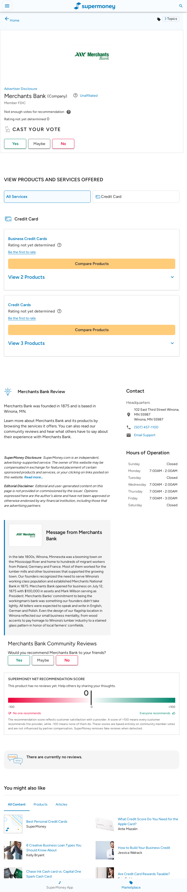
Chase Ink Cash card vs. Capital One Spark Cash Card (53, 874)
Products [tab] (41, 804)
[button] (170, 19)
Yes (15, 143)
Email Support (144, 435)
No (63, 143)
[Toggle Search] (181, 6)
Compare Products (92, 263)
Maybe (39, 143)
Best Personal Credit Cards (46, 822)
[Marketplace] (131, 885)
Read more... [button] (33, 477)
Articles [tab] (61, 804)
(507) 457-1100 (146, 427)
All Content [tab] (17, 804)
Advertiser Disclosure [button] (20, 89)
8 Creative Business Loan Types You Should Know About (53, 847)
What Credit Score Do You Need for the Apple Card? (148, 821)
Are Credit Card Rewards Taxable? (144, 874)
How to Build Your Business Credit (144, 848)
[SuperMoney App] (59, 885)
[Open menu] (7, 6)
